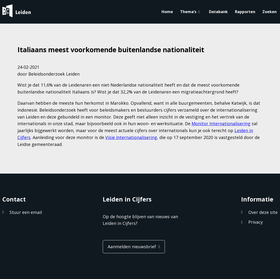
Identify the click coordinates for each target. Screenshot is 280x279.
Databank (218, 11)
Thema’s (188, 11)
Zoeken (269, 11)
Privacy (255, 222)
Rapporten (245, 11)
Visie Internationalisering (131, 137)
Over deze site (263, 212)
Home (167, 11)
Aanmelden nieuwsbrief (132, 246)
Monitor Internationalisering (221, 123)
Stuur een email (26, 212)
